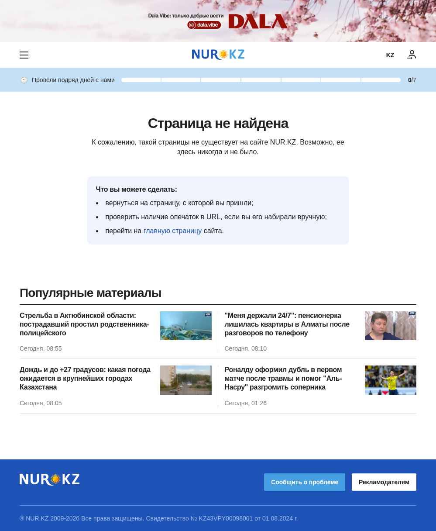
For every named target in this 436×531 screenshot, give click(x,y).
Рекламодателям (384, 482)
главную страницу (173, 230)
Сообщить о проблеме (304, 482)
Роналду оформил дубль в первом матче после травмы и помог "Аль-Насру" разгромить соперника (283, 378)
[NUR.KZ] (218, 54)
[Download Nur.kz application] (218, 21)
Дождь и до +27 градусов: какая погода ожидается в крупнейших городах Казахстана (85, 378)
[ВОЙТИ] (412, 55)
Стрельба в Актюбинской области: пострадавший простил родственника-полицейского (84, 324)
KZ (390, 55)
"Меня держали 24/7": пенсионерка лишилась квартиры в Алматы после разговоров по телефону (287, 324)
